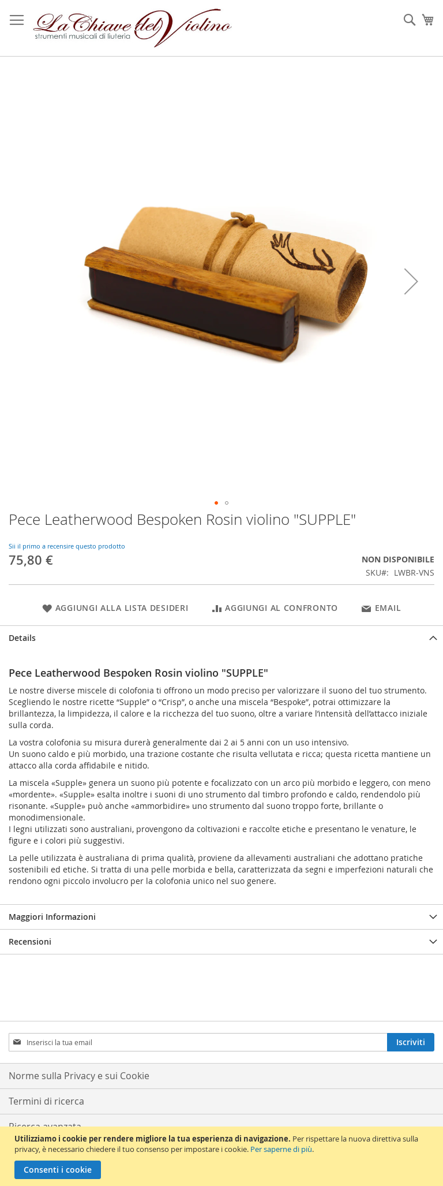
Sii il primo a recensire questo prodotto (67, 546)
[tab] (221, 637)
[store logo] (133, 28)
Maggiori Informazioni (52, 916)
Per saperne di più (281, 1149)
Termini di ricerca (46, 1101)
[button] (411, 281)
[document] (222, 1156)
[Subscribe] (410, 1042)
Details (22, 637)
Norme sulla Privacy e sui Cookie (79, 1075)
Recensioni (30, 941)
